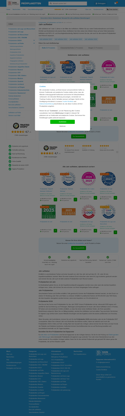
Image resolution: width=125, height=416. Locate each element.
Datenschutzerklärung (46, 104)
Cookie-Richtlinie (67, 101)
